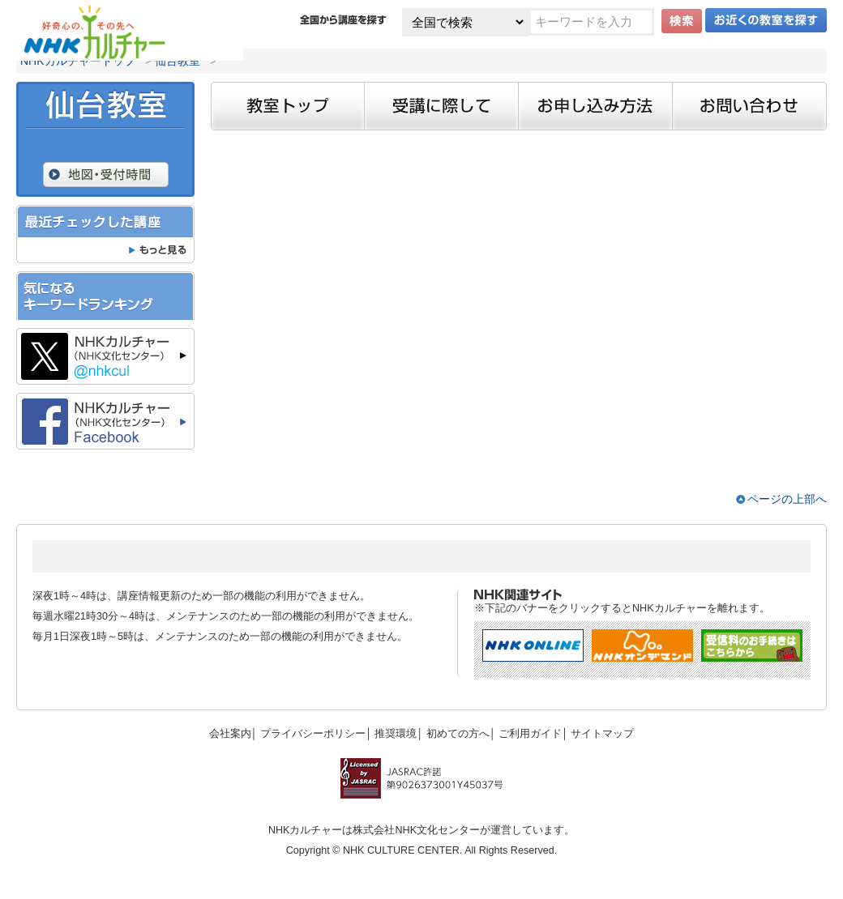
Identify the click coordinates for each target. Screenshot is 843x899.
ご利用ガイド (530, 733)
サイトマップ (602, 733)
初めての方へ (458, 733)
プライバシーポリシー (313, 733)
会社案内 (230, 733)
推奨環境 (395, 733)
